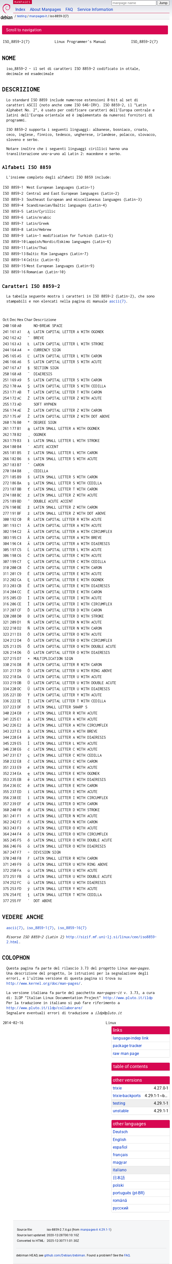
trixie (117, 1088)
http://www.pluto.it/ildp (128, 998)
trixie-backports (127, 1095)
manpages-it (38, 16)
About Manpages (45, 9)
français (120, 1154)
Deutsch (120, 1131)
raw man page (126, 1053)
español (120, 1147)
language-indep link (130, 1038)
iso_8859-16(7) (72, 928)
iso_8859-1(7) (40, 928)
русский (120, 1208)
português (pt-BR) (129, 1193)
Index (20, 9)
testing (22, 16)
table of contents (130, 1066)
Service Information (95, 9)
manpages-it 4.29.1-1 (95, 1229)
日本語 (119, 1177)
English (119, 1139)
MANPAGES (22, 2)
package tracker (127, 1045)
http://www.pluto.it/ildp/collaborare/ (44, 1008)
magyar (120, 1162)
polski (118, 1185)
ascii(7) (117, 301)
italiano (119, 1170)
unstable (120, 1110)
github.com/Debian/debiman (64, 1255)
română (120, 1200)
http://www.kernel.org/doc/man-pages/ (43, 983)
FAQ (69, 9)
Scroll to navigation (23, 30)
